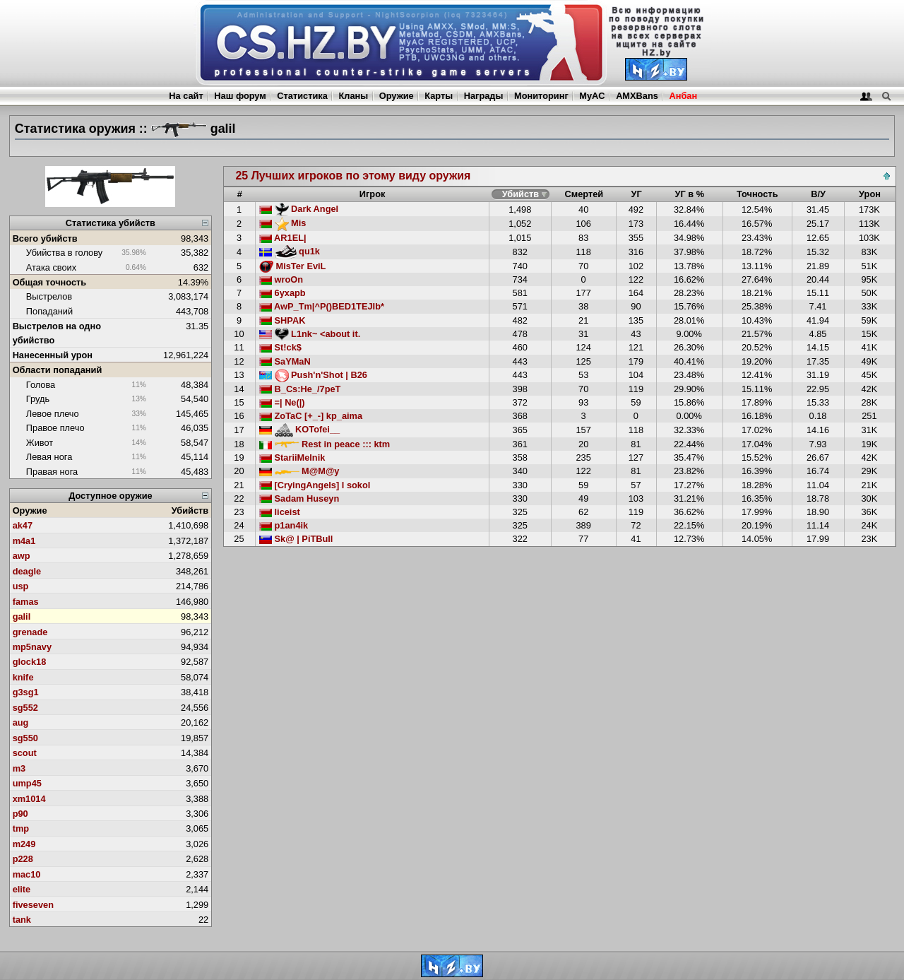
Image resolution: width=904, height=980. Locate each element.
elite (22, 889)
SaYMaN (285, 361)
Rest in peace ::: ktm (324, 444)
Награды (484, 95)
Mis (282, 223)
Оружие (396, 95)
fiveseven (33, 904)
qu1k (289, 251)
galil (22, 616)
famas (26, 601)
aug (21, 722)
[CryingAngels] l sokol (314, 485)
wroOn (281, 279)
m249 (24, 844)
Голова (40, 384)
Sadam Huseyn (299, 498)
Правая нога (52, 471)
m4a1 (24, 541)
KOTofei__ (299, 429)
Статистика (302, 95)
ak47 (22, 525)
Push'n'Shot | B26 (313, 375)
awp (21, 555)
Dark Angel (298, 208)
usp (21, 586)
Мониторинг (541, 95)
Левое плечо (52, 413)
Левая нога (49, 456)
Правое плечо (55, 428)
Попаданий (49, 311)
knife (23, 677)
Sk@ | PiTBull (296, 538)
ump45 (27, 783)
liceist (279, 512)
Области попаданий (57, 370)
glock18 (30, 661)
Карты (438, 95)
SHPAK (282, 320)
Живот (39, 442)
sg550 (25, 738)
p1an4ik (283, 525)
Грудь (37, 399)
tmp (21, 828)
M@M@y (299, 471)
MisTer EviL (292, 266)
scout (25, 753)
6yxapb (282, 293)
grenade (30, 632)
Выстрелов (49, 296)
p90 (20, 813)
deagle (27, 571)
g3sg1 (26, 692)
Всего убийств (45, 238)
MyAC (592, 95)
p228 (23, 859)
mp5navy (32, 647)
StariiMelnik (292, 457)
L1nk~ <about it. (309, 334)
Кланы (353, 95)
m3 (19, 768)
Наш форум (240, 95)
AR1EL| (283, 237)
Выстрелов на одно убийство (57, 333)
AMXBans (637, 95)
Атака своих (51, 267)
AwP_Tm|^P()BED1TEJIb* (321, 306)
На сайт (186, 95)
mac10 (27, 874)
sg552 (25, 707)
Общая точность (50, 282)
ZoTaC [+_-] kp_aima (310, 416)
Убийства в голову (64, 252)
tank (22, 919)
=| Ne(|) (282, 402)
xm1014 (29, 798)
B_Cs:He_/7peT (299, 389)
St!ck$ (280, 347)
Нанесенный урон (53, 355)
